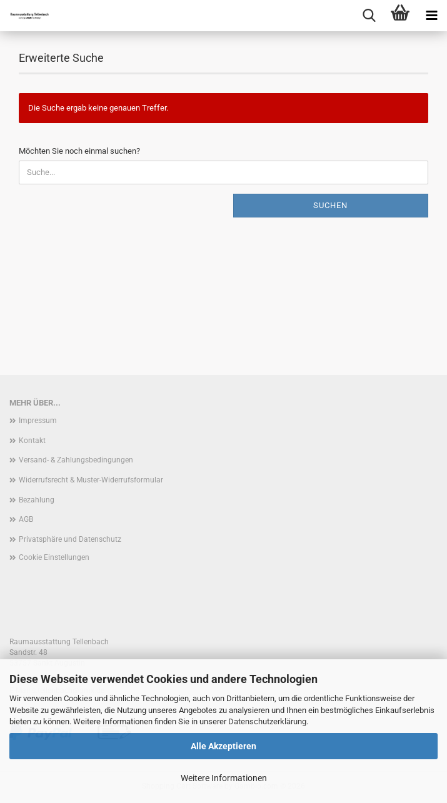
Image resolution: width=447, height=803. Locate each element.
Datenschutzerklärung (267, 721)
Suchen (330, 205)
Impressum (38, 420)
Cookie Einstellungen (54, 557)
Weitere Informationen (224, 778)
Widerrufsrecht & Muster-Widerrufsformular (91, 480)
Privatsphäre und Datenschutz (70, 539)
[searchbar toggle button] (368, 15)
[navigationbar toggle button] (431, 15)
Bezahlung (36, 500)
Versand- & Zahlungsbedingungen (76, 460)
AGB (26, 519)
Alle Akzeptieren (223, 746)
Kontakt (32, 440)
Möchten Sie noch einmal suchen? (79, 151)
